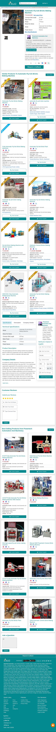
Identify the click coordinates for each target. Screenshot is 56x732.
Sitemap (6, 699)
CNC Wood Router (11, 673)
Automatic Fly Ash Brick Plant (25, 5)
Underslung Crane (21, 676)
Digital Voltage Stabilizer (46, 675)
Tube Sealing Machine (20, 663)
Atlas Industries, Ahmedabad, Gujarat (12, 113)
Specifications (7, 320)
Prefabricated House (38, 670)
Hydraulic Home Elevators (14, 666)
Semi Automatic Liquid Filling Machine (33, 684)
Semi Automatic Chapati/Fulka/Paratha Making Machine (21, 687)
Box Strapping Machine (28, 664)
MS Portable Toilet (44, 667)
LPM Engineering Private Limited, (11, 164)
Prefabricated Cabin (42, 669)
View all (51, 427)
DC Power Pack (30, 672)
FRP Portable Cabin (25, 669)
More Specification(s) (31, 29)
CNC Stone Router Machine (33, 673)
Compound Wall (7, 664)
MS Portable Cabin (16, 669)
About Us (6, 697)
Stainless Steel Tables (17, 664)
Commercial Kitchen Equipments (26, 681)
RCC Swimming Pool (30, 689)
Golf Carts (30, 690)
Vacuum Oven (16, 672)
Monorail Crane (43, 676)
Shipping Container (47, 670)
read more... (6, 381)
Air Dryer (45, 684)
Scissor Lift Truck (43, 666)
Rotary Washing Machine (21, 675)
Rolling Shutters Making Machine (19, 686)
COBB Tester (7, 678)
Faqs (5, 710)
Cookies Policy (24, 697)
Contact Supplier (31, 47)
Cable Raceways (7, 683)
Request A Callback (28, 653)
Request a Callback (34, 65)
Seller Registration (42, 697)
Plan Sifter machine (39, 681)
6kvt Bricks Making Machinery (39, 496)
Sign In (45, 2)
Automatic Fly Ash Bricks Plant (11, 618)
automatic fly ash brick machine (39, 99)
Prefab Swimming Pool (39, 687)
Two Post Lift (39, 686)
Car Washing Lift (31, 686)
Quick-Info (6, 706)
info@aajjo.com (7, 720)
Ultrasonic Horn (48, 681)
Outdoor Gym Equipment (9, 690)
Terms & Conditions (25, 699)
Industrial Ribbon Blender (31, 663)
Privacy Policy (24, 701)
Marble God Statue (33, 680)
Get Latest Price (38, 13)
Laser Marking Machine (19, 661)
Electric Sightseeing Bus (21, 690)
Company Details (28, 320)
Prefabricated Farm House (33, 667)
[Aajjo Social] (42, 658)
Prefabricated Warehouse (26, 670)
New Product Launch (43, 706)
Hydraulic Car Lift (34, 666)
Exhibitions (6, 708)
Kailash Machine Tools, (36, 213)
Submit (5, 420)
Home (2, 5)
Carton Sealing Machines (39, 664)
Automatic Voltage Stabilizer (10, 676)
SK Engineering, (6, 210)
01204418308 (7, 716)
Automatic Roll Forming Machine (11, 681)
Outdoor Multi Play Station (39, 661)
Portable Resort (7, 669)
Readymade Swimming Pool (42, 689)
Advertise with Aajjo (42, 699)
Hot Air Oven (23, 672)
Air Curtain (45, 680)
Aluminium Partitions (42, 663)
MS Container (34, 669)
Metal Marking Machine (23, 680)
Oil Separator (11, 675)
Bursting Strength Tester (16, 678)
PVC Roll (40, 680)
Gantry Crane (29, 676)
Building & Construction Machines (11, 5)
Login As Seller (41, 710)
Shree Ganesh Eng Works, (9, 307)
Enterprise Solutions (42, 708)
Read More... (36, 57)
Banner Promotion (42, 703)
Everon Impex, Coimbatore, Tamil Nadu (12, 258)
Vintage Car (35, 690)
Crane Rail (49, 676)
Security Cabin (14, 667)
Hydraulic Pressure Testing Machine (31, 678)
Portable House (22, 667)
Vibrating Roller (10, 663)
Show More (50, 72)
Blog (5, 705)
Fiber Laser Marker (12, 680)
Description (17, 320)
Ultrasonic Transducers (34, 683)
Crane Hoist (36, 676)
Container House (8, 672)
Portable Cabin (29, 661)
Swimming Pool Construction (18, 689)
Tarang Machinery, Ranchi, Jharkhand (39, 157)
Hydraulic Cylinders (39, 672)
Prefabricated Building (15, 670)
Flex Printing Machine (21, 673)
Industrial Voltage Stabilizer (33, 675)
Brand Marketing (42, 705)
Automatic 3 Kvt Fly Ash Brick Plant (40, 576)
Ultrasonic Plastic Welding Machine (20, 683)
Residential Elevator (25, 666)
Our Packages (41, 701)
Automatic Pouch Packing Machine (16, 684)
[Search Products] (20, 2)
